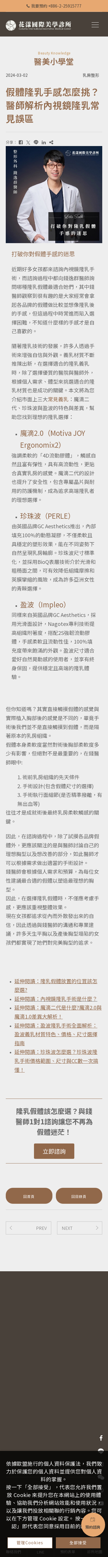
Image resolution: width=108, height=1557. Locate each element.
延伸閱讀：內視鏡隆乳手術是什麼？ (55, 998)
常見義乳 (58, 399)
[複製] (51, 142)
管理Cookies (30, 1542)
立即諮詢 (54, 1151)
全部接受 (78, 1542)
